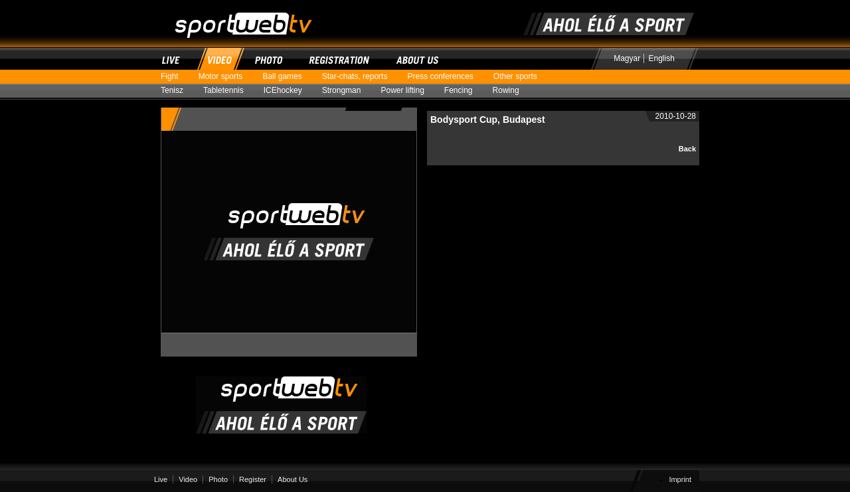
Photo (269, 58)
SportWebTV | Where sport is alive (232, 5)
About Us (418, 58)
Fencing (463, 91)
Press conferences (445, 77)
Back (687, 149)
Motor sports (226, 77)
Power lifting (407, 91)
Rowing (511, 91)
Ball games (286, 77)
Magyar (627, 58)
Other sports (520, 77)
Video (220, 58)
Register (340, 58)
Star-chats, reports (360, 77)
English (662, 58)
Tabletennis (228, 91)
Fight (175, 77)
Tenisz (177, 91)
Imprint (680, 479)
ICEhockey (288, 91)
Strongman (346, 91)
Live (173, 58)
